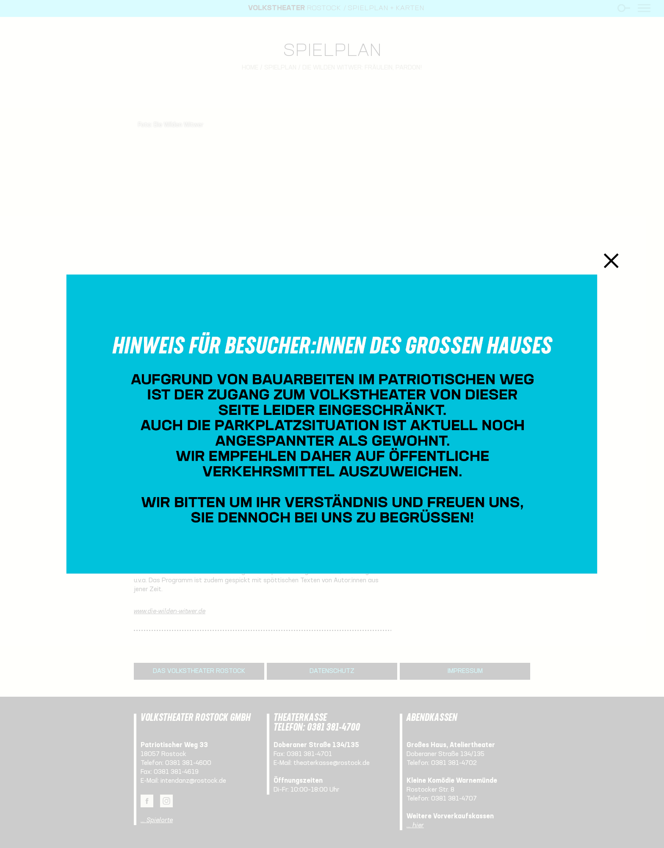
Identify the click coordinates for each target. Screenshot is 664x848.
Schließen (611, 260)
